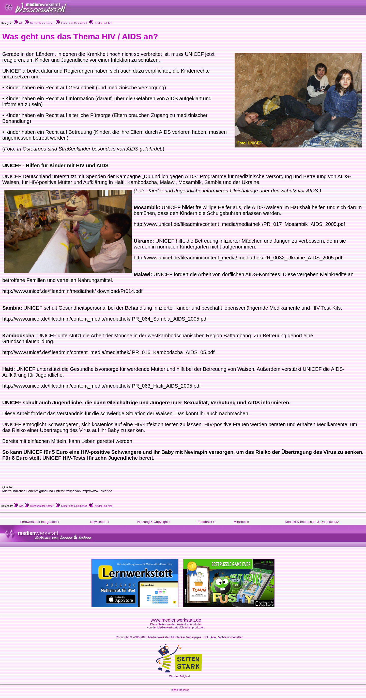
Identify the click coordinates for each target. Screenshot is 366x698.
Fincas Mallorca (179, 689)
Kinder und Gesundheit (71, 23)
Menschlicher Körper (39, 23)
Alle (18, 23)
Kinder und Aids (101, 23)
